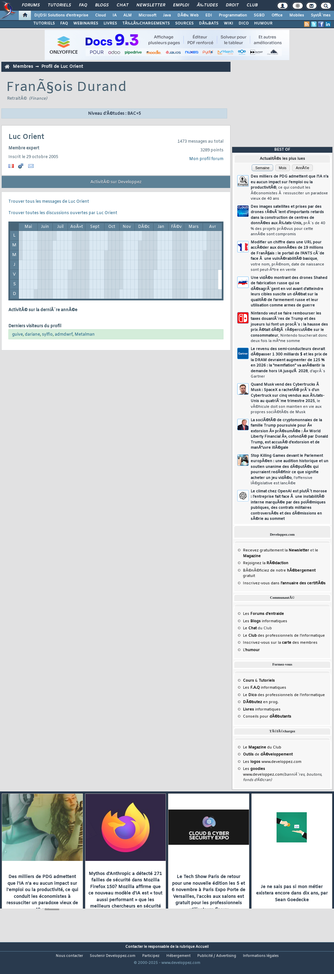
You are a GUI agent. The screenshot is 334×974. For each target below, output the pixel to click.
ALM (127, 15)
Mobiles (296, 15)
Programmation (233, 15)
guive (17, 334)
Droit (232, 5)
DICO (244, 23)
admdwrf (64, 334)
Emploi (181, 5)
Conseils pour (267, 716)
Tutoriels (59, 5)
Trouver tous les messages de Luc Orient (48, 201)
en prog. (261, 702)
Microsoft (147, 15)
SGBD (259, 15)
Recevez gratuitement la (276, 550)
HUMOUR (263, 23)
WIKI (228, 23)
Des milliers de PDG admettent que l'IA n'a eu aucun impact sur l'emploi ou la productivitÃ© (289, 187)
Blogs (101, 5)
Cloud (100, 15)
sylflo (47, 334)
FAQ (83, 5)
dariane (32, 334)
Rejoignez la (265, 563)
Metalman (85, 334)
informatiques (262, 709)
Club (252, 5)
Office (277, 15)
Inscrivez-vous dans (284, 583)
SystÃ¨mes (321, 15)
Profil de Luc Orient (62, 66)
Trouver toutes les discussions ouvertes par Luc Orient (62, 213)
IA (115, 15)
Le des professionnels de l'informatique (284, 635)
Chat (122, 5)
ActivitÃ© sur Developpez (115, 182)
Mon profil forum (206, 159)
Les (263, 614)
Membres (23, 66)
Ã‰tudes (207, 5)
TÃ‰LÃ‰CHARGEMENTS (146, 23)
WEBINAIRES (85, 23)
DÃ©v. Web (188, 15)
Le (250, 628)
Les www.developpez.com (272, 762)
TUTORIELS (44, 23)
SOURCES (184, 23)
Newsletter (151, 5)
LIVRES (110, 23)
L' (251, 650)
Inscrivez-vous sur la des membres (280, 642)
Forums (30, 5)
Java (167, 15)
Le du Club (262, 747)
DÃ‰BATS (208, 23)
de (268, 754)
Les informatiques (265, 621)
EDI (208, 15)
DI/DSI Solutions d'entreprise (61, 15)
